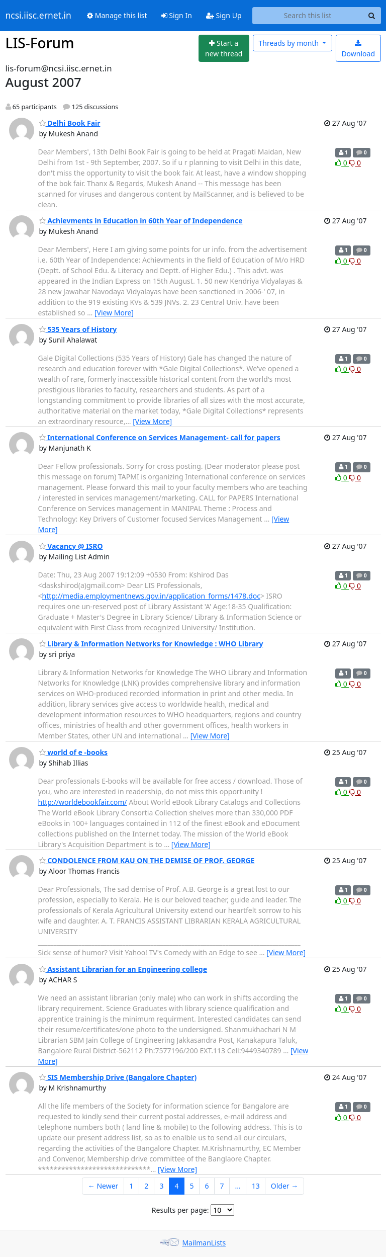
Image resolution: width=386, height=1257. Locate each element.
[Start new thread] (224, 48)
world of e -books (73, 752)
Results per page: (180, 1210)
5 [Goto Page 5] (191, 1186)
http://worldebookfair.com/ (82, 802)
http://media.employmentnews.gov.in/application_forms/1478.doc (151, 596)
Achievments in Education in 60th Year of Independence (141, 220)
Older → (284, 1186)
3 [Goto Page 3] (161, 1186)
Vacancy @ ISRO (71, 546)
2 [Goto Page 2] (146, 1186)
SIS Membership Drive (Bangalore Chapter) (118, 1077)
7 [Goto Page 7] (222, 1186)
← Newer (103, 1186)
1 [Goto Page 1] (131, 1186)
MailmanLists (204, 1242)
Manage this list (117, 15)
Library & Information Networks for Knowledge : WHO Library (151, 643)
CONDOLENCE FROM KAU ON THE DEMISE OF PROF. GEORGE (147, 860)
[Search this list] (307, 15)
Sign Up (224, 15)
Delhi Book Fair (70, 123)
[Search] (372, 15)
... (237, 1186)
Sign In (176, 15)
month (289, 43)
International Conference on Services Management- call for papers (159, 437)
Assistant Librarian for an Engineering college (123, 969)
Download (358, 49)
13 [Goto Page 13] (256, 1186)
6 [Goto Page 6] (207, 1186)
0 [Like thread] (342, 162)
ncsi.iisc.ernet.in (38, 16)
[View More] (114, 312)
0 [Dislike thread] (355, 162)
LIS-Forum (40, 42)
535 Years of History (78, 329)
